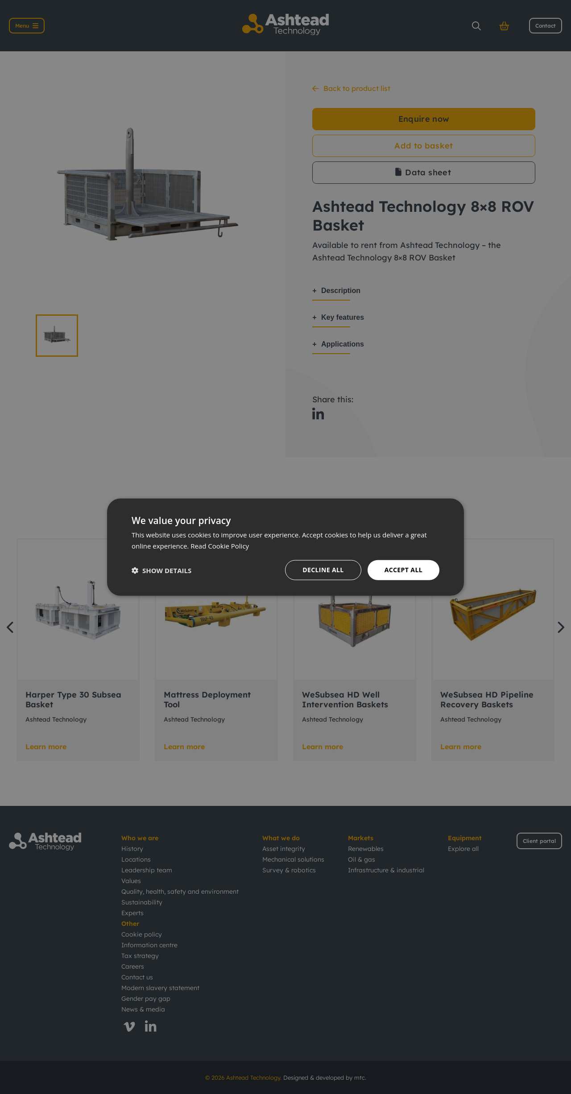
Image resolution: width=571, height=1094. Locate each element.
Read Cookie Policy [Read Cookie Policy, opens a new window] (219, 545)
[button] (161, 570)
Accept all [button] (403, 570)
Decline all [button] (322, 570)
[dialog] (285, 547)
